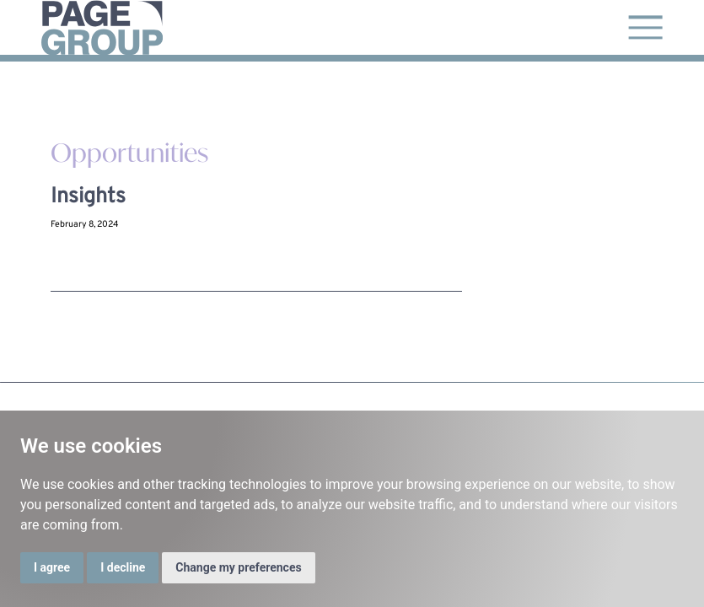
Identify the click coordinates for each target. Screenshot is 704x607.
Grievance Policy (568, 389)
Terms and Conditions (408, 389)
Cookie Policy (641, 389)
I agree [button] (52, 567)
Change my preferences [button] (238, 567)
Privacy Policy (493, 389)
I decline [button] (122, 567)
